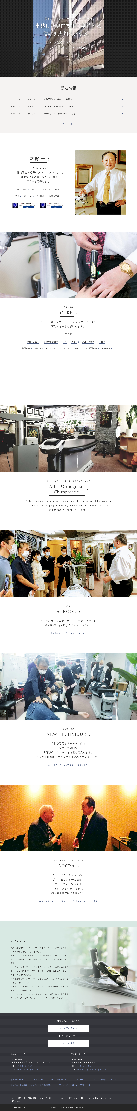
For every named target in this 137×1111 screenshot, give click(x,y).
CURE (66, 312)
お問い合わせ (70, 1028)
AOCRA (66, 865)
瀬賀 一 (37, 158)
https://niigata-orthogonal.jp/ (92, 1070)
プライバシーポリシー (18, 1107)
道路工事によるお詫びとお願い (58, 99)
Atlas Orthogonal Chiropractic (66, 489)
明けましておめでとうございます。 (60, 106)
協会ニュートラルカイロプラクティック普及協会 (31, 1085)
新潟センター (77, 1054)
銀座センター (17, 1054)
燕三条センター (17, 1080)
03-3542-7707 (25, 1066)
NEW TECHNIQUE (66, 734)
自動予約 (70, 1043)
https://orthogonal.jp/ (28, 1070)
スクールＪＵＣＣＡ (85, 1080)
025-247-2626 (85, 1066)
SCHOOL (66, 611)
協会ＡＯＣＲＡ (107, 1080)
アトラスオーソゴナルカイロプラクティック (50, 1080)
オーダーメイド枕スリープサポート (73, 1085)
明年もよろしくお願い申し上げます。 (61, 114)
